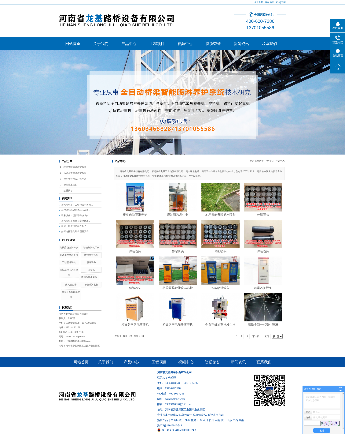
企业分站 (258, 2)
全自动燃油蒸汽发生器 (220, 324)
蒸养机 (91, 269)
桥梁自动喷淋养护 (135, 214)
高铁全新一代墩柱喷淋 (263, 324)
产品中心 (129, 44)
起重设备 (68, 190)
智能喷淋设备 (91, 284)
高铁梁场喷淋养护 (69, 247)
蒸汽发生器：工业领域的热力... (77, 205)
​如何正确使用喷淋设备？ (73, 226)
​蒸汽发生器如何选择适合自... (75, 210)
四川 (205, 420)
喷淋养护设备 (263, 288)
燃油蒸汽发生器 (177, 214)
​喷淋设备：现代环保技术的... (75, 215)
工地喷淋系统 (69, 262)
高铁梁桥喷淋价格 (69, 255)
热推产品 (162, 420)
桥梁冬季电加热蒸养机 (178, 324)
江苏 (229, 420)
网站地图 (269, 2)
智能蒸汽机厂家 (91, 247)
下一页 (255, 336)
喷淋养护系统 (91, 255)
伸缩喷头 (263, 214)
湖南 (241, 420)
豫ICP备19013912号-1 (169, 425)
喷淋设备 (91, 262)
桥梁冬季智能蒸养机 (135, 324)
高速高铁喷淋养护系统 (75, 173)
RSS (278, 2)
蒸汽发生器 (71, 284)
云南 (217, 420)
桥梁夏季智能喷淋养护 (178, 288)
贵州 (211, 420)
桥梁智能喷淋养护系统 (75, 167)
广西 (235, 420)
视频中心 (185, 44)
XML (283, 2)
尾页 (266, 336)
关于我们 (100, 44)
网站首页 (72, 44)
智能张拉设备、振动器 (75, 179)
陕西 (187, 420)
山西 (199, 420)
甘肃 (193, 420)
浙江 (223, 420)
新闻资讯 (241, 44)
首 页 (269, 161)
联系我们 (269, 44)
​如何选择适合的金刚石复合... (75, 231)
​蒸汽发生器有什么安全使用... (75, 220)
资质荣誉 (213, 44)
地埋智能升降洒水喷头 (220, 214)
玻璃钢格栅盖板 (89, 277)
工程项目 (157, 44)
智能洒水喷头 (70, 184)
